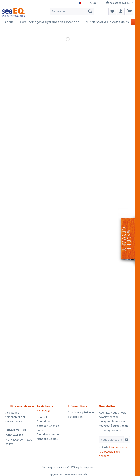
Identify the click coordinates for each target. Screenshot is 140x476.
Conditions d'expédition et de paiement (48, 426)
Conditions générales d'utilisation (81, 414)
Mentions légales (47, 439)
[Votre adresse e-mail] (111, 439)
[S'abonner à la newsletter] (127, 439)
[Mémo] (112, 11)
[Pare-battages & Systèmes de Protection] (50, 22)
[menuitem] (72, 11)
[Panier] (129, 11)
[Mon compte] (121, 11)
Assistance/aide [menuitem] (118, 3)
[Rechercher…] (72, 11)
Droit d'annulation (48, 434)
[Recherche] (90, 11)
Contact (42, 417)
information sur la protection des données (113, 452)
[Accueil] (10, 22)
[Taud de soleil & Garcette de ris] (106, 22)
